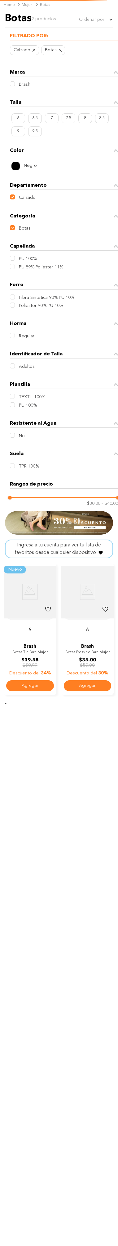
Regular (26, 336)
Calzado (22, 50)
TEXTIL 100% (32, 397)
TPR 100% (29, 466)
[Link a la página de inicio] (9, 5)
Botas (45, 5)
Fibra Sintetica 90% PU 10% (46, 297)
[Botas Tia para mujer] (30, 629)
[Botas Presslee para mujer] (87, 629)
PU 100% (28, 259)
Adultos (27, 366)
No (22, 436)
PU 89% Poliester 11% (41, 267)
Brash (24, 84)
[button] (64, 36)
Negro (30, 165)
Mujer (27, 5)
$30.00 (93, 503)
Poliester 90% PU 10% (41, 306)
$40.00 (110, 503)
